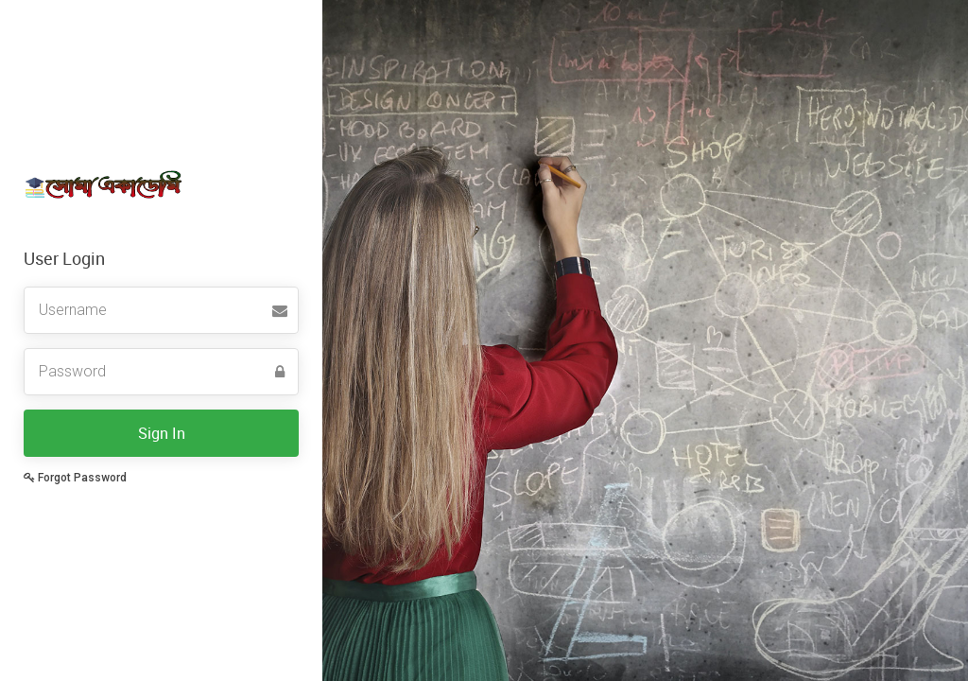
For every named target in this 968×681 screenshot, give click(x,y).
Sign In (161, 433)
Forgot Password (75, 477)
